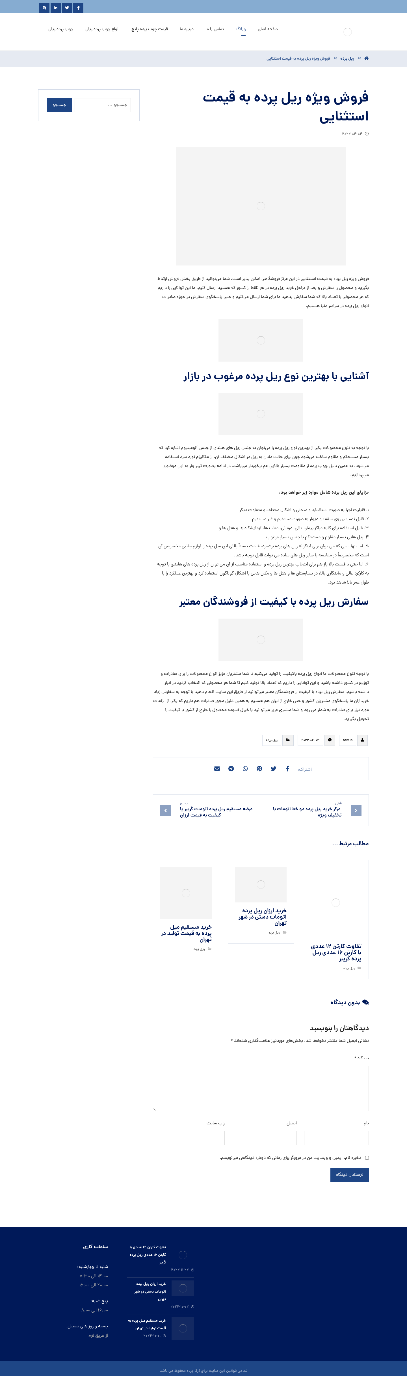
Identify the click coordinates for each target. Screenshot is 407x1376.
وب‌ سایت (216, 1123)
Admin (347, 740)
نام (366, 1123)
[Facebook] (78, 8)
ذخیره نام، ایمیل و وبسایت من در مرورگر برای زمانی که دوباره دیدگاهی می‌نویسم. (290, 1158)
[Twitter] (67, 8)
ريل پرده (272, 740)
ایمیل (292, 1123)
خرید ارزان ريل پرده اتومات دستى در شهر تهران (150, 1291)
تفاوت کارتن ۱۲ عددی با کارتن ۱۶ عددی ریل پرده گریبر (148, 1255)
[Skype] (44, 8)
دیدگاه (361, 1058)
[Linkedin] (56, 8)
